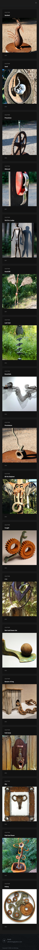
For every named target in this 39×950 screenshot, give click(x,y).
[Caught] (19, 547)
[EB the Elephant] (19, 496)
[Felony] (19, 906)
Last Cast (8, 323)
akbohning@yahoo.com (14, 942)
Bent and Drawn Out (11, 630)
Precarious (8, 118)
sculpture (7, 12)
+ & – (6, 579)
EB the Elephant (9, 476)
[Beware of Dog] (19, 701)
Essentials (8, 374)
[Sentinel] (19, 35)
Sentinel (7, 15)
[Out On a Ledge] (19, 240)
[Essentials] (19, 394)
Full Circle (8, 733)
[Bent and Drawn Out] (19, 650)
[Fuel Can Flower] (19, 855)
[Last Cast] (19, 342)
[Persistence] (19, 445)
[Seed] (19, 86)
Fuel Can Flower (10, 835)
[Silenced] (19, 189)
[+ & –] (19, 599)
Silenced (7, 169)
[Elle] (19, 804)
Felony (7, 886)
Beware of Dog (9, 681)
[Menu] (36, 2)
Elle (6, 784)
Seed (6, 66)
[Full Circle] (19, 752)
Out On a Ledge (9, 220)
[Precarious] (19, 137)
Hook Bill (7, 271)
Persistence (8, 425)
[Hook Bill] (19, 291)
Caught (7, 528)
